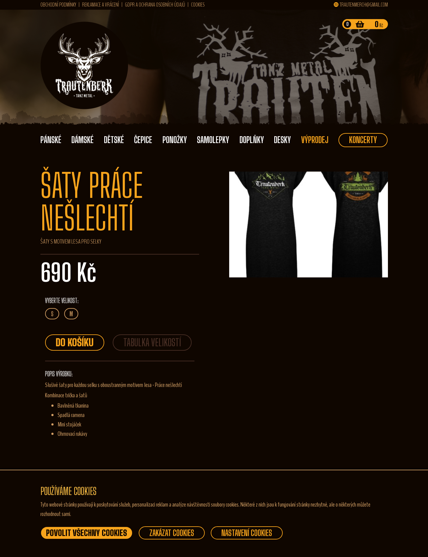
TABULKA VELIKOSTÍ (152, 342)
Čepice (143, 140)
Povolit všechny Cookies (86, 533)
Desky (282, 140)
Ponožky (174, 140)
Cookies (197, 4)
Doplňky (252, 140)
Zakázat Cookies (171, 533)
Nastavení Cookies (246, 533)
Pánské (50, 140)
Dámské (82, 140)
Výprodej (314, 140)
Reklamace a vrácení (100, 4)
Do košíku (75, 342)
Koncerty (363, 140)
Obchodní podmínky (58, 4)
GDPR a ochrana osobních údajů (155, 4)
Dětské (114, 140)
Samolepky (213, 140)
